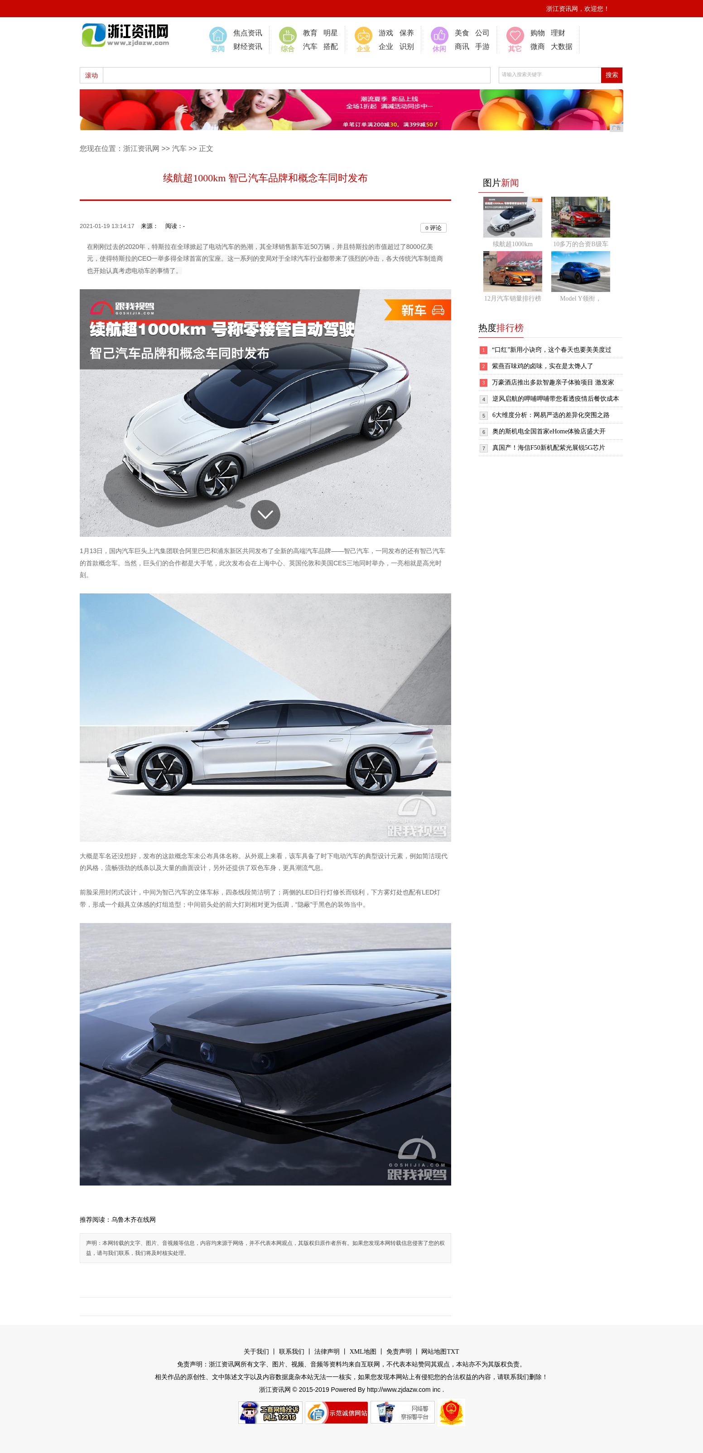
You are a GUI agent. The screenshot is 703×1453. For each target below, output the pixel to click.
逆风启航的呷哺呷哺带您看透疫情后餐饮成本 (555, 398)
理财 (558, 33)
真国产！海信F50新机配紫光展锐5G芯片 (548, 447)
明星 (330, 33)
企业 (386, 46)
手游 (482, 46)
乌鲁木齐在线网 (133, 1219)
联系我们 (291, 1351)
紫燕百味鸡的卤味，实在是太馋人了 (542, 366)
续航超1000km (513, 244)
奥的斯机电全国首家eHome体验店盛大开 (549, 431)
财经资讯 (247, 46)
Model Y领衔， (581, 298)
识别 (407, 46)
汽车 (310, 46)
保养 (407, 33)
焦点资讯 (247, 33)
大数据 (562, 46)
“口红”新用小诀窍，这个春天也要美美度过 (552, 349)
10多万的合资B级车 (580, 244)
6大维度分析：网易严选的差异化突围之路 (551, 415)
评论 (433, 227)
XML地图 (363, 1351)
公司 (482, 33)
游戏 (386, 33)
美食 (462, 33)
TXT (453, 1351)
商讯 (462, 46)
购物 (537, 33)
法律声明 (327, 1351)
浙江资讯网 (141, 148)
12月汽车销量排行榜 (512, 298)
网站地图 (434, 1351)
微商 (537, 46)
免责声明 (399, 1351)
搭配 (330, 46)
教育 (310, 33)
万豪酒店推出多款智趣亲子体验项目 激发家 (553, 382)
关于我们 (256, 1351)
